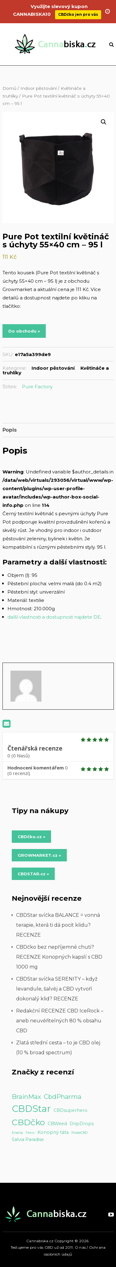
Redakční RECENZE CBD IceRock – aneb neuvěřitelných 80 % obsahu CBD (59, 1021)
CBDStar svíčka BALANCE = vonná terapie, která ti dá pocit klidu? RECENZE (58, 925)
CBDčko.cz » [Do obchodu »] (31, 836)
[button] (103, 122)
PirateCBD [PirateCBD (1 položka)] (79, 1133)
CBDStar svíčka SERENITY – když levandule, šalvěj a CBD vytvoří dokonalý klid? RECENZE (56, 989)
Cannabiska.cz (40, 1241)
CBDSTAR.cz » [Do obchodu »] (33, 873)
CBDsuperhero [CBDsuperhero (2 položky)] (71, 1110)
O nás (80, 1247)
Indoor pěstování (38, 88)
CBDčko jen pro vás (78, 10)
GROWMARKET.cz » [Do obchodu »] (39, 855)
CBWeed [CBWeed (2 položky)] (57, 1123)
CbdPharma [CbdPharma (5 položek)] (62, 1096)
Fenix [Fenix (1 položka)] (30, 1133)
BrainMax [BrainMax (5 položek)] (26, 1096)
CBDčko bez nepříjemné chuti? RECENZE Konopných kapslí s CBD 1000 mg (59, 957)
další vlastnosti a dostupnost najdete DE (54, 617)
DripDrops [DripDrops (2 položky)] (82, 1123)
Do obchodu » (24, 331)
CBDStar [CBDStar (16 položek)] (31, 1108)
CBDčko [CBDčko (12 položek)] (28, 1122)
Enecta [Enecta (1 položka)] (17, 1133)
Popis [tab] (9, 430)
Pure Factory (37, 387)
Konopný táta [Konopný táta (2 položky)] (53, 1132)
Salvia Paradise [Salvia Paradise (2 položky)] (28, 1139)
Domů (9, 88)
